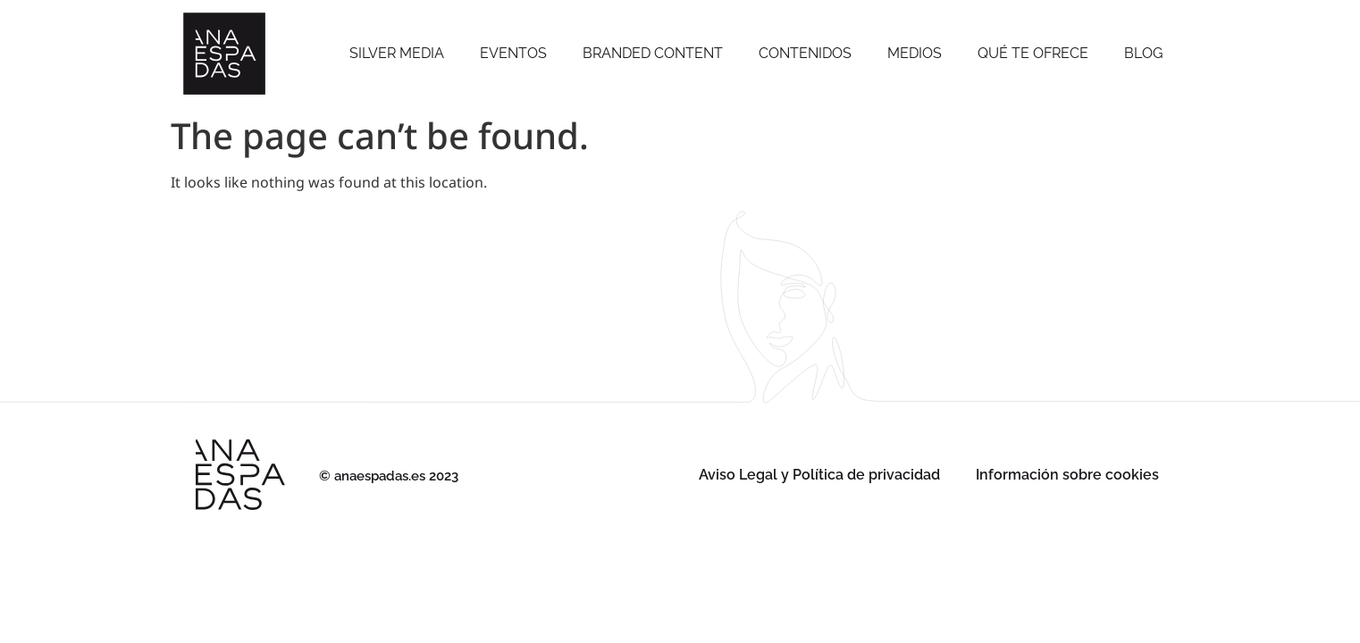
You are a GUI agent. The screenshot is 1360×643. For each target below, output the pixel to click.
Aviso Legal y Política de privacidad (819, 474)
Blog (1143, 53)
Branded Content (653, 53)
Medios (914, 53)
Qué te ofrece (1033, 53)
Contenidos (805, 53)
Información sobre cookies (1067, 474)
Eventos (513, 53)
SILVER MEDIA (396, 53)
